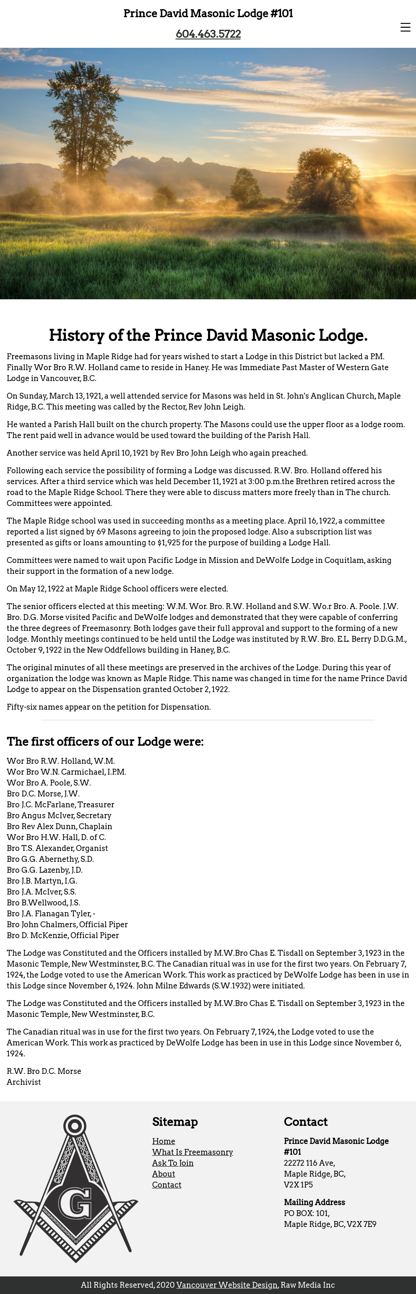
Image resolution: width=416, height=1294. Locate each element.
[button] (405, 27)
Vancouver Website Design (227, 1285)
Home (163, 1141)
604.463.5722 (208, 34)
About (163, 1174)
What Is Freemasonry (192, 1152)
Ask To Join (173, 1163)
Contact (167, 1184)
